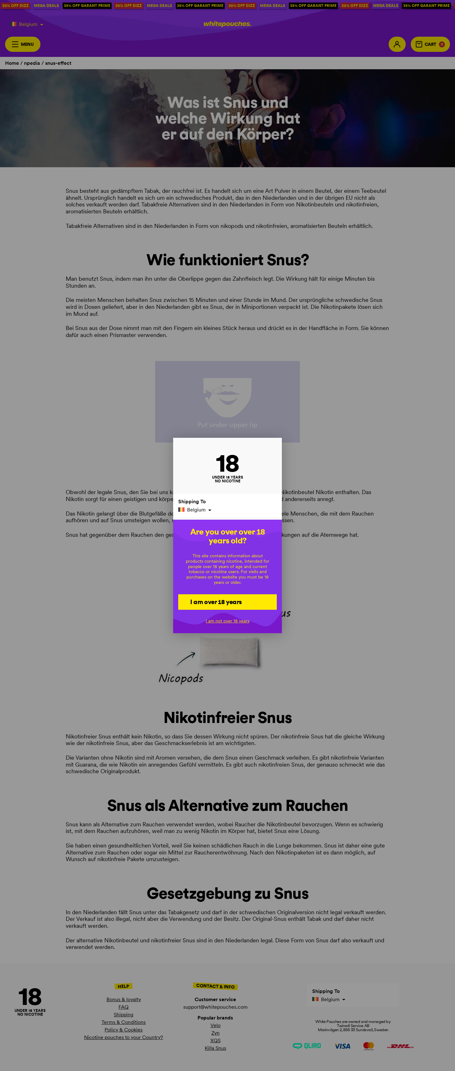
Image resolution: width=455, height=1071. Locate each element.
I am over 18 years (216, 601)
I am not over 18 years (227, 621)
